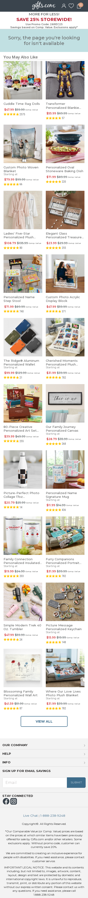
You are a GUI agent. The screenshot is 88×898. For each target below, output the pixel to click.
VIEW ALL (44, 721)
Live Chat (30, 815)
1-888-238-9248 (52, 815)
